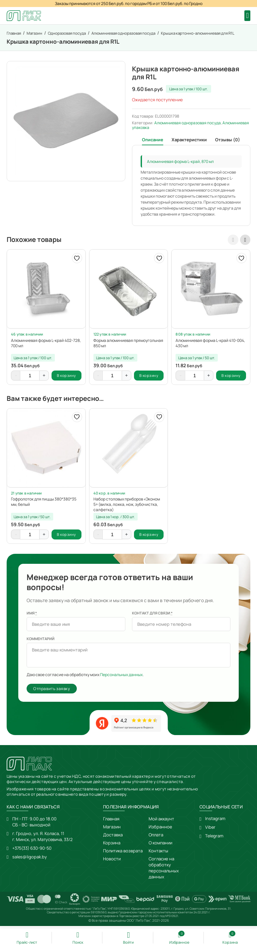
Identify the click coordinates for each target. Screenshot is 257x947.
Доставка (113, 837)
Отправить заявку (51, 691)
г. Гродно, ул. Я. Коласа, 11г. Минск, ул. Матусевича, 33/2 (42, 839)
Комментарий (41, 640)
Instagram (215, 821)
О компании (160, 845)
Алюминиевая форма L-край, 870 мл (180, 162)
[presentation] (232, 240)
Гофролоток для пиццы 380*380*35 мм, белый (43, 503)
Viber (210, 830)
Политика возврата (123, 853)
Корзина (111, 845)
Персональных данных (121, 677)
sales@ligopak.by (29, 859)
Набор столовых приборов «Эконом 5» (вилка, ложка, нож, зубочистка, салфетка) (126, 506)
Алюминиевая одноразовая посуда (187, 123)
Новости (112, 861)
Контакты (158, 853)
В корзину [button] (66, 377)
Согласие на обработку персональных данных (164, 870)
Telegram (214, 839)
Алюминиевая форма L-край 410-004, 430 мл (210, 344)
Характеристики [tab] (189, 140)
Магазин (112, 829)
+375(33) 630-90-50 (33, 851)
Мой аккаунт (161, 821)
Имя (32, 615)
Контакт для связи (152, 615)
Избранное (160, 829)
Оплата (156, 837)
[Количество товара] (30, 377)
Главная (111, 821)
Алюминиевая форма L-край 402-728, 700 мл (46, 344)
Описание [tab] (152, 140)
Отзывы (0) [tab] (227, 140)
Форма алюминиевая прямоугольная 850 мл (128, 344)
